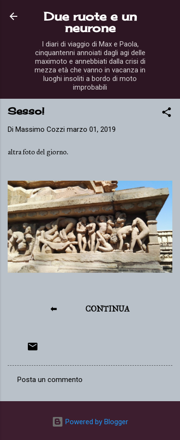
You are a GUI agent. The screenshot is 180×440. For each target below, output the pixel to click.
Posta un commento (50, 379)
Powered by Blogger (90, 421)
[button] (166, 113)
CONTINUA (107, 308)
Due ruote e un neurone (90, 22)
